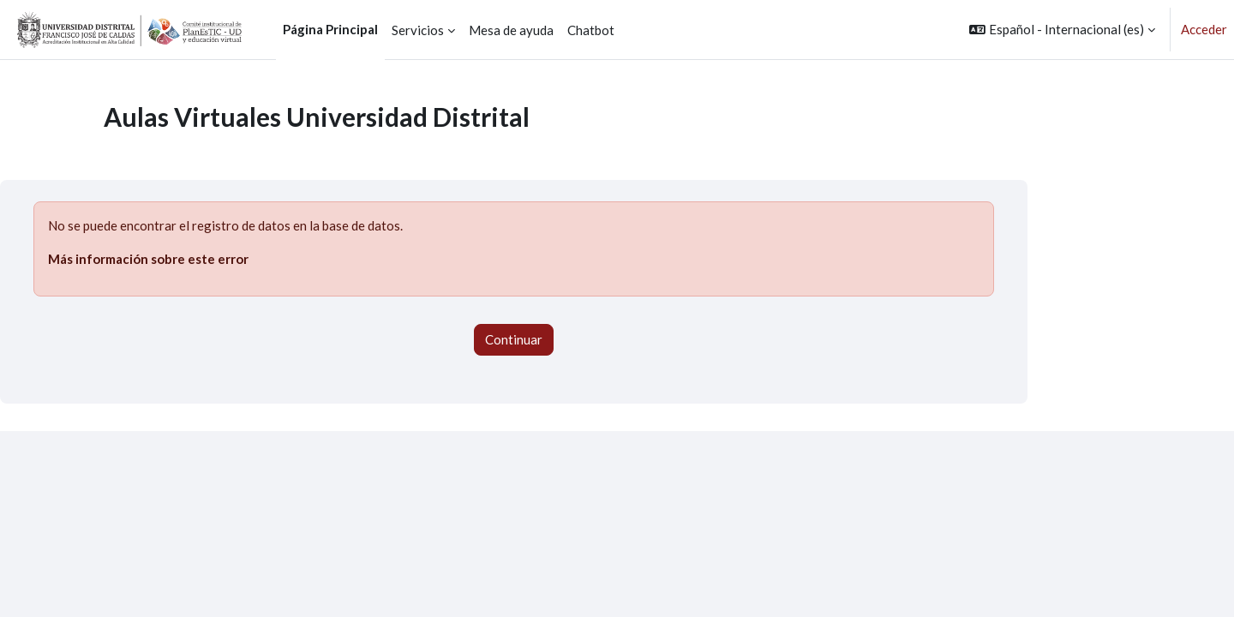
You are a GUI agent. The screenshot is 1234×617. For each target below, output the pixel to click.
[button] (1062, 29)
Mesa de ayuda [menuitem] (511, 30)
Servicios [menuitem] (418, 30)
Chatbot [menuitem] (590, 30)
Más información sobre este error (148, 259)
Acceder (1204, 29)
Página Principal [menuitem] (330, 29)
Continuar (513, 339)
